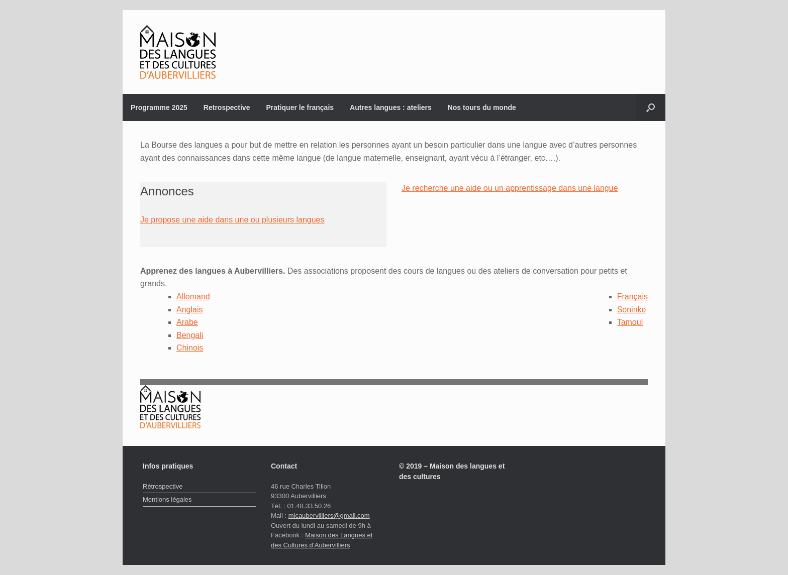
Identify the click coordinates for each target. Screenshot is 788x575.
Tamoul (630, 322)
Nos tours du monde (482, 107)
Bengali (189, 335)
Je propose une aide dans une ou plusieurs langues (232, 219)
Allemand (193, 296)
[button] (650, 107)
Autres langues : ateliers (391, 107)
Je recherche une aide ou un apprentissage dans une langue (510, 188)
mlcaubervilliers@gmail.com (329, 515)
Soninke (631, 309)
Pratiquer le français (300, 107)
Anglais (189, 309)
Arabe (187, 322)
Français (632, 296)
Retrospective (227, 107)
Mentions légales (167, 499)
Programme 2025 (159, 107)
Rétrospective (162, 486)
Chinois (189, 347)
